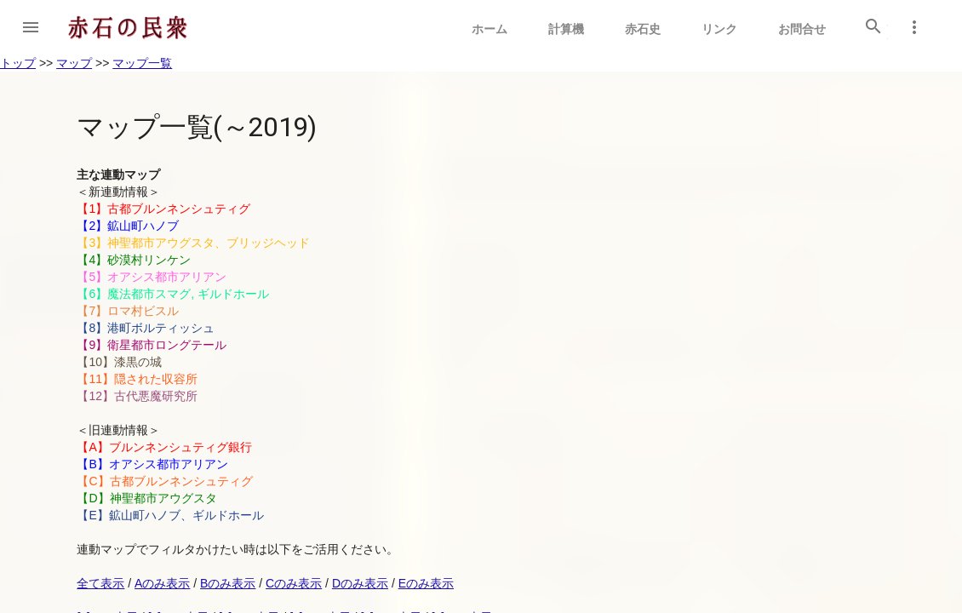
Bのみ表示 (227, 583)
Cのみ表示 (294, 583)
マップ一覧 (142, 63)
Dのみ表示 (360, 583)
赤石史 (643, 29)
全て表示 (100, 583)
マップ (74, 63)
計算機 (566, 29)
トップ (18, 63)
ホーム (489, 29)
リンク (719, 29)
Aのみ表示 (162, 583)
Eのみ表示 (426, 583)
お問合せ (802, 29)
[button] (30, 27)
